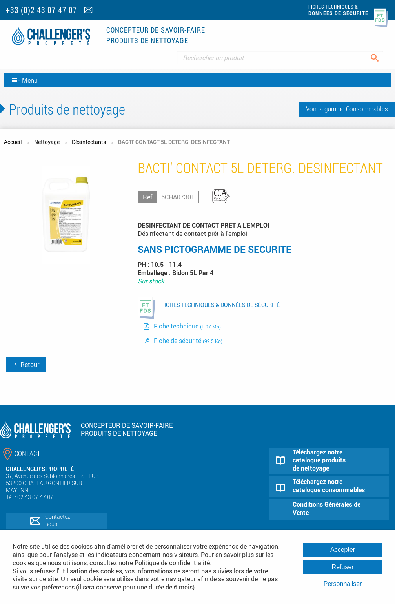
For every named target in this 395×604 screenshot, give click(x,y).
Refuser (343, 567)
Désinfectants (89, 142)
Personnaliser (343, 583)
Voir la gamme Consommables (347, 108)
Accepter (342, 549)
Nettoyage (47, 142)
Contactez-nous (58, 520)
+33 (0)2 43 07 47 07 (41, 10)
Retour (26, 364)
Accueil (13, 142)
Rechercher (381, 57)
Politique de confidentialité (172, 562)
